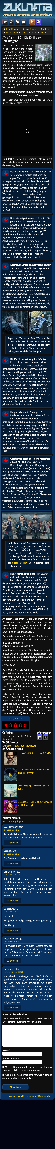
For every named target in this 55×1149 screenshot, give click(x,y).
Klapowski (12, 735)
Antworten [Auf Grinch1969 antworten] (12, 900)
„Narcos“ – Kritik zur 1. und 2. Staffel (27, 758)
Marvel (43, 32)
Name (6, 1050)
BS (46, 737)
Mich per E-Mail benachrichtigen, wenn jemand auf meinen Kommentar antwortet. (27, 1076)
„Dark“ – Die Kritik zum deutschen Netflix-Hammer (27, 774)
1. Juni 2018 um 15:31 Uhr (11, 942)
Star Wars (25, 32)
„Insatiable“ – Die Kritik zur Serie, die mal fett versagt (28, 806)
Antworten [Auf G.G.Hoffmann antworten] (12, 842)
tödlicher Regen (29, 745)
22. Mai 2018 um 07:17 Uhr (12, 875)
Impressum (31, 1096)
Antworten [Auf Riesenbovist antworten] (12, 960)
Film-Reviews (12, 29)
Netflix (16, 745)
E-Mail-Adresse (10, 1058)
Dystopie (6, 745)
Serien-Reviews (29, 29)
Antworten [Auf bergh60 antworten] (12, 930)
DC (35, 32)
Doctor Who (12, 32)
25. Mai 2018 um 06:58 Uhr (12, 912)
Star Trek (45, 29)
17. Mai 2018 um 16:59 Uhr (12, 854)
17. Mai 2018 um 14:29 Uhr (12, 830)
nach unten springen (12, 821)
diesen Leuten (19, 562)
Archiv (12, 1096)
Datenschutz (44, 1096)
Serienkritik (7, 739)
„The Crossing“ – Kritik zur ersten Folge (26, 790)
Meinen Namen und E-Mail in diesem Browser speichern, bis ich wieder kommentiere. (27, 1068)
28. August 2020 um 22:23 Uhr (14, 972)
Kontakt (20, 1096)
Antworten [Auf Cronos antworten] (12, 863)
